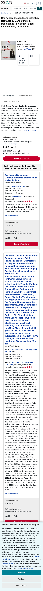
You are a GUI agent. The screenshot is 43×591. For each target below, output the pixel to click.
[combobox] (24, 8)
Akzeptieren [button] (21, 572)
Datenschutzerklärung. (25, 568)
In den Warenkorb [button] (21, 159)
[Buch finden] (39, 8)
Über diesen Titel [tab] (25, 96)
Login (33, 3)
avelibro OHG (17, 197)
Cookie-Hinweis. (7, 564)
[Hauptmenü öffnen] (5, 8)
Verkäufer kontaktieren (11, 216)
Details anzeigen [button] (30, 130)
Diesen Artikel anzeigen (10, 144)
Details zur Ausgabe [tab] (11, 101)
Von (23, 59)
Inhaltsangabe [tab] (8, 96)
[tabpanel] (20, 118)
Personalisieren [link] (21, 586)
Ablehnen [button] (21, 579)
